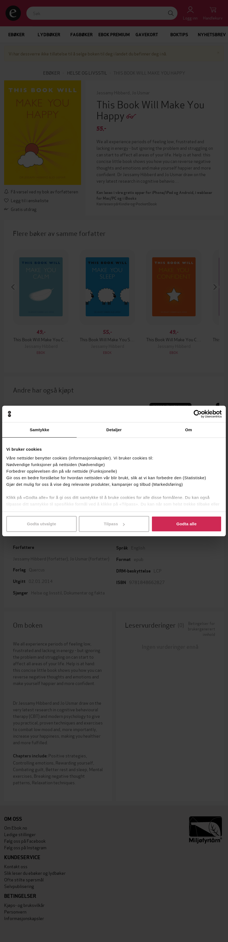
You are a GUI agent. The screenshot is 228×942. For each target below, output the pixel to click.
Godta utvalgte (41, 523)
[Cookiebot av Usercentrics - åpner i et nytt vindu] (198, 414)
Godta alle (186, 523)
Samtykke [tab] (39, 429)
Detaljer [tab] (114, 429)
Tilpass (114, 523)
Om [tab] (188, 429)
